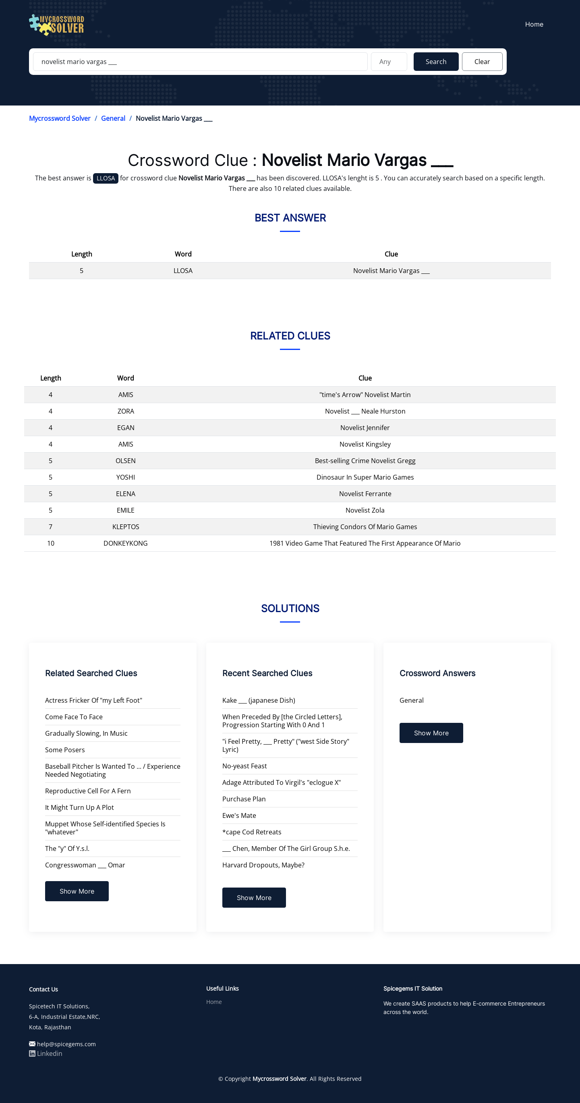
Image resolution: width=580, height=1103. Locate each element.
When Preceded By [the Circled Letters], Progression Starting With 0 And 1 (282, 721)
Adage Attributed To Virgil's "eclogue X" (281, 782)
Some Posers (65, 750)
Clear (482, 61)
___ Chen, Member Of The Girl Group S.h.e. (286, 848)
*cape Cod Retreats (252, 832)
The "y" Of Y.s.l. (67, 848)
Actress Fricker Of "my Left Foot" (93, 700)
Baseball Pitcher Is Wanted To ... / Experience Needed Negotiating (112, 770)
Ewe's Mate (239, 815)
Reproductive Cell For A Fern (88, 791)
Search (436, 61)
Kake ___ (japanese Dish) (258, 700)
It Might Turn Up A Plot (79, 807)
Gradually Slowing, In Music (86, 733)
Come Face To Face (74, 717)
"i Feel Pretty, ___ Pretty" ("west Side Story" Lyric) (285, 745)
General (113, 118)
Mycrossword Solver (60, 118)
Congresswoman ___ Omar (85, 865)
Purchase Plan (244, 799)
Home (536, 25)
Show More (77, 891)
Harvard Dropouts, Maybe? (263, 865)
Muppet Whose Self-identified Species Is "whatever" (105, 828)
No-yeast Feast (244, 766)
